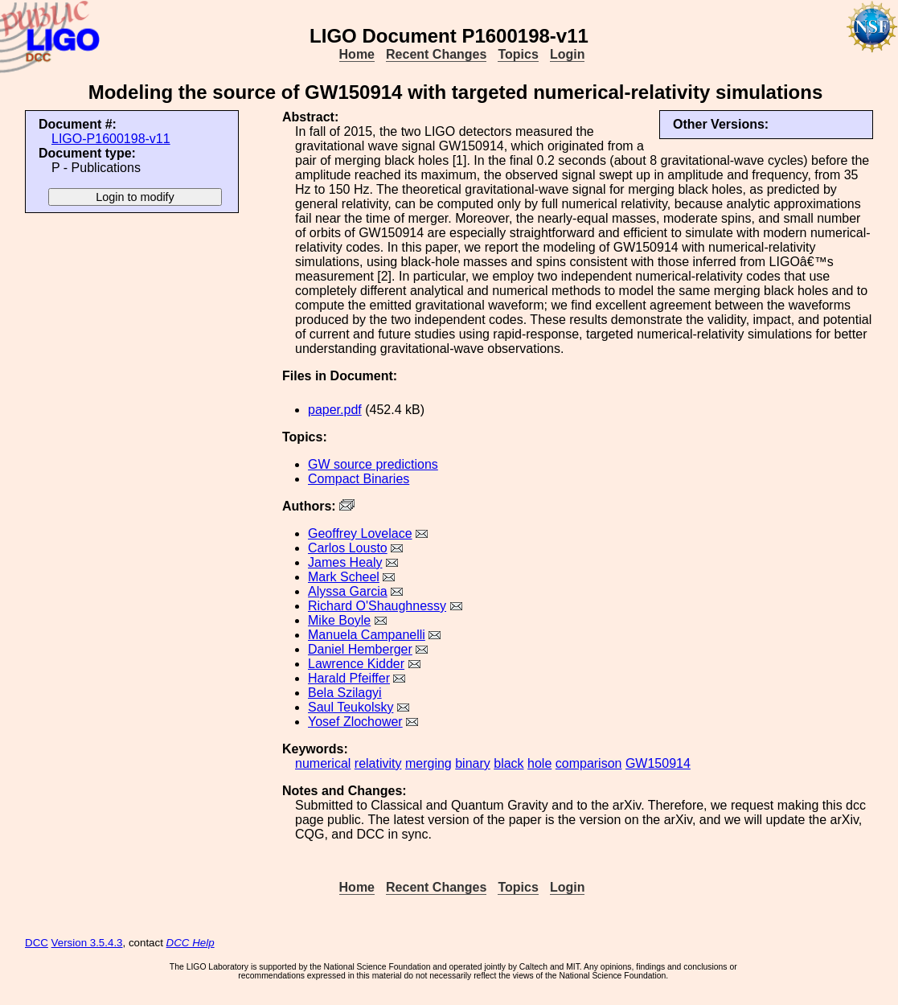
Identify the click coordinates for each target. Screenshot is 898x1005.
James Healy (345, 562)
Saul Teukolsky (350, 707)
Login (567, 54)
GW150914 (658, 763)
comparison (589, 763)
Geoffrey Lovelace (360, 533)
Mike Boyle (339, 620)
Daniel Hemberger (360, 649)
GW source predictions (373, 464)
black (508, 763)
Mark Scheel (343, 577)
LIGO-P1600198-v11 (110, 139)
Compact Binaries (358, 479)
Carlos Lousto (347, 548)
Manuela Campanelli (366, 635)
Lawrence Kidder (356, 664)
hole (539, 763)
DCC (36, 943)
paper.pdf (335, 409)
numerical (323, 763)
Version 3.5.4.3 (87, 943)
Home (357, 54)
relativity (378, 763)
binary (472, 763)
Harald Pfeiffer (349, 678)
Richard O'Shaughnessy (377, 606)
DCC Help (190, 943)
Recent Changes (436, 54)
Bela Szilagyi (345, 692)
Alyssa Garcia (347, 591)
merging (428, 763)
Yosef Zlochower (355, 721)
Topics (518, 54)
